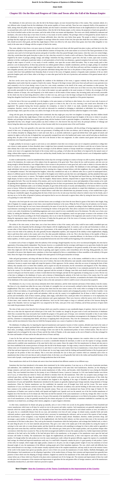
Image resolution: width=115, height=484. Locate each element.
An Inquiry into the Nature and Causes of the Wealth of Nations (57, 479)
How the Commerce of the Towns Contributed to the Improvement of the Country (63, 469)
